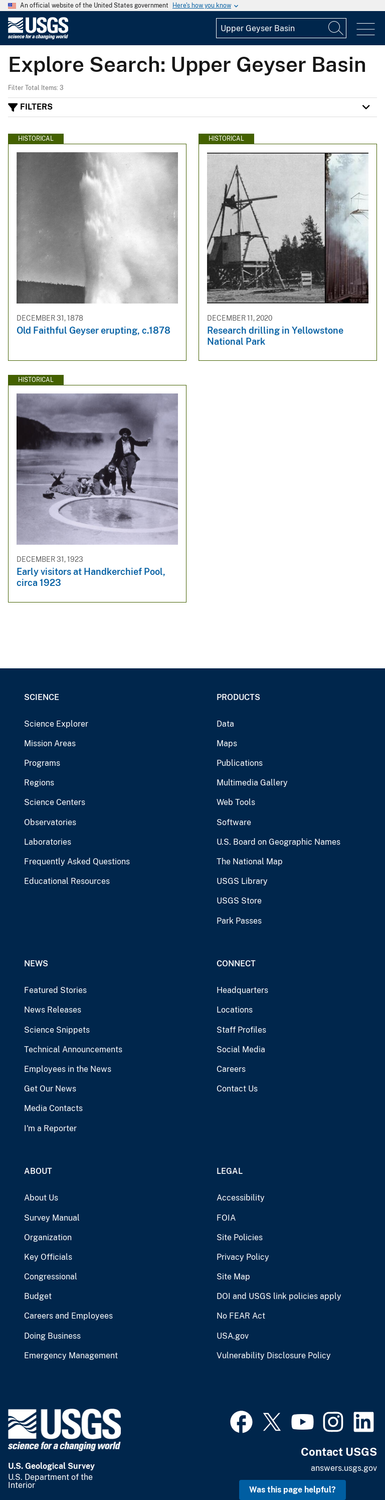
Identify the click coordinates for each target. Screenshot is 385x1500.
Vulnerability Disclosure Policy (274, 1355)
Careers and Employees (68, 1316)
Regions (39, 782)
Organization (48, 1237)
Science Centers (54, 802)
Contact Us (237, 1088)
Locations (235, 1010)
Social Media (241, 1049)
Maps (227, 743)
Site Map (233, 1276)
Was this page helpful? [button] (292, 1489)
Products (238, 697)
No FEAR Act (241, 1316)
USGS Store (239, 901)
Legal (230, 1171)
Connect (236, 963)
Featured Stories (55, 990)
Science (41, 697)
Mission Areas (50, 743)
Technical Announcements (73, 1049)
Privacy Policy (243, 1257)
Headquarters (242, 990)
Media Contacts (53, 1108)
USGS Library (242, 881)
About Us (41, 1198)
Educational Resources (67, 881)
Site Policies (240, 1237)
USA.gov (233, 1336)
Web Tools (236, 802)
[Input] (281, 28)
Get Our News (50, 1088)
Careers (231, 1069)
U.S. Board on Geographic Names (278, 842)
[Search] (336, 28)
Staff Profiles (241, 1030)
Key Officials (48, 1257)
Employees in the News (67, 1069)
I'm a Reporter (50, 1128)
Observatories (50, 822)
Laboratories (47, 842)
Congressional (50, 1276)
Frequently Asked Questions (77, 861)
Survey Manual (52, 1218)
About (38, 1171)
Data (225, 724)
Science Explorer (56, 724)
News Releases (52, 1010)
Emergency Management (71, 1355)
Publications (240, 763)
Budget (38, 1296)
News (36, 963)
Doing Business (52, 1336)
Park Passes (239, 921)
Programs (42, 763)
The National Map (250, 861)
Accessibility (241, 1198)
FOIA (226, 1218)
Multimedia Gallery (252, 782)
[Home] (38, 37)
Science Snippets (57, 1030)
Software (234, 822)
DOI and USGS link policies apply (279, 1296)
